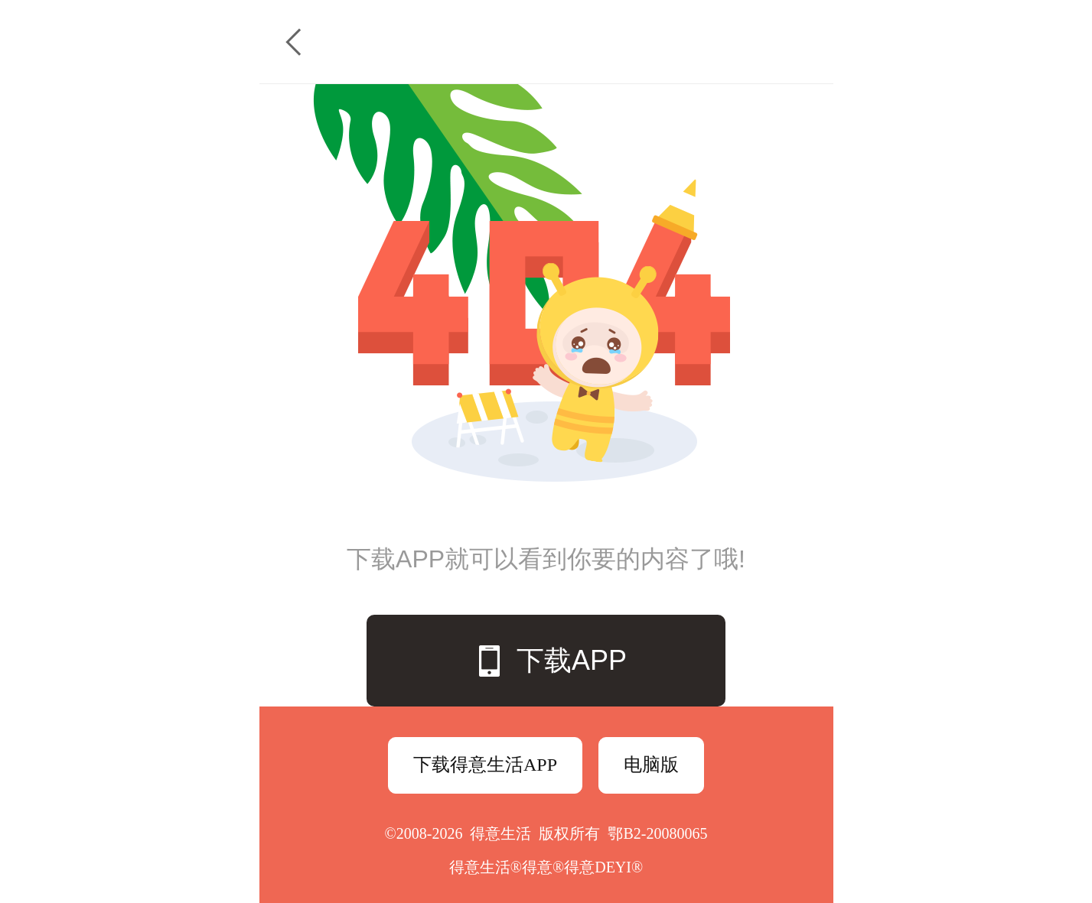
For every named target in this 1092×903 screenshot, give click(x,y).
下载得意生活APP (485, 765)
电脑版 (651, 765)
